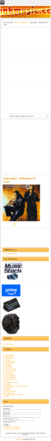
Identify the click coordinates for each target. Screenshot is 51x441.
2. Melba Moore (8, 357)
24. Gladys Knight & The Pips (13, 395)
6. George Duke (8, 363)
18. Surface (7, 384)
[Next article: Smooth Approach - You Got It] (14, 225)
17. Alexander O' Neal (10, 383)
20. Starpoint (7, 388)
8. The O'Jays (7, 367)
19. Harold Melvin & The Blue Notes (15, 386)
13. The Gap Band (9, 376)
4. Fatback (6, 360)
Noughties (24, 22)
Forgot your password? (12, 429)
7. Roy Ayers (7, 365)
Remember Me (8, 422)
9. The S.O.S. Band (9, 369)
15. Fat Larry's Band (10, 379)
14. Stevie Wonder (9, 377)
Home (16, 22)
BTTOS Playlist (8, 344)
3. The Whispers (8, 358)
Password (6, 413)
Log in (6, 424)
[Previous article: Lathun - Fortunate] (14, 223)
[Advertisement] (25, 146)
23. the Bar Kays (8, 393)
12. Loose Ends (8, 374)
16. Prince (6, 381)
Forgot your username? (13, 427)
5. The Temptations (9, 362)
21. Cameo (6, 389)
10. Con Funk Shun (9, 370)
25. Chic (6, 396)
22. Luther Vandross (9, 391)
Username (6, 409)
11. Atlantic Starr (8, 372)
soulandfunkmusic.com (29, 439)
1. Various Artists (8, 355)
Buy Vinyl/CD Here (11, 254)
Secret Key (7, 419)
